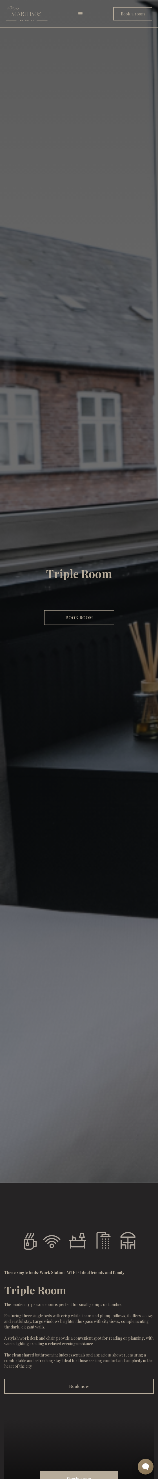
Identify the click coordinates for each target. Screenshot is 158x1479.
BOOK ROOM (79, 617)
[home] (27, 14)
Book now (79, 1386)
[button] (80, 13)
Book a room (133, 14)
